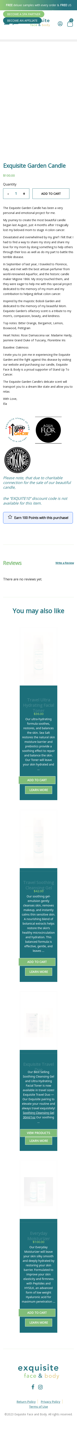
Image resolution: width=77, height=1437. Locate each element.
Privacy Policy (50, 1401)
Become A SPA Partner (23, 14)
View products (38, 1133)
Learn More (38, 790)
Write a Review (64, 563)
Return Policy (26, 1401)
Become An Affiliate (22, 20)
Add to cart (51, 194)
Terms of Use (38, 1406)
